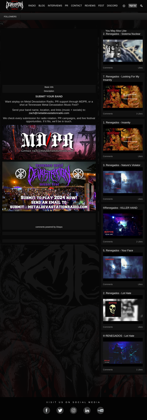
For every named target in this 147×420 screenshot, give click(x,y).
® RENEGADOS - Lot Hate (118, 335)
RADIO (32, 5)
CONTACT (76, 5)
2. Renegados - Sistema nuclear (121, 33)
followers (10, 16)
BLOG (42, 5)
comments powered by (49, 227)
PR (66, 5)
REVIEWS (90, 5)
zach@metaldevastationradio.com (49, 113)
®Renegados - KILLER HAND (120, 207)
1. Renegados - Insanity (116, 122)
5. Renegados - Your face (118, 250)
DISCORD (112, 5)
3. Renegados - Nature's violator (121, 165)
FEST (101, 5)
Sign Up (132, 6)
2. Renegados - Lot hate (117, 293)
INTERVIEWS (55, 5)
